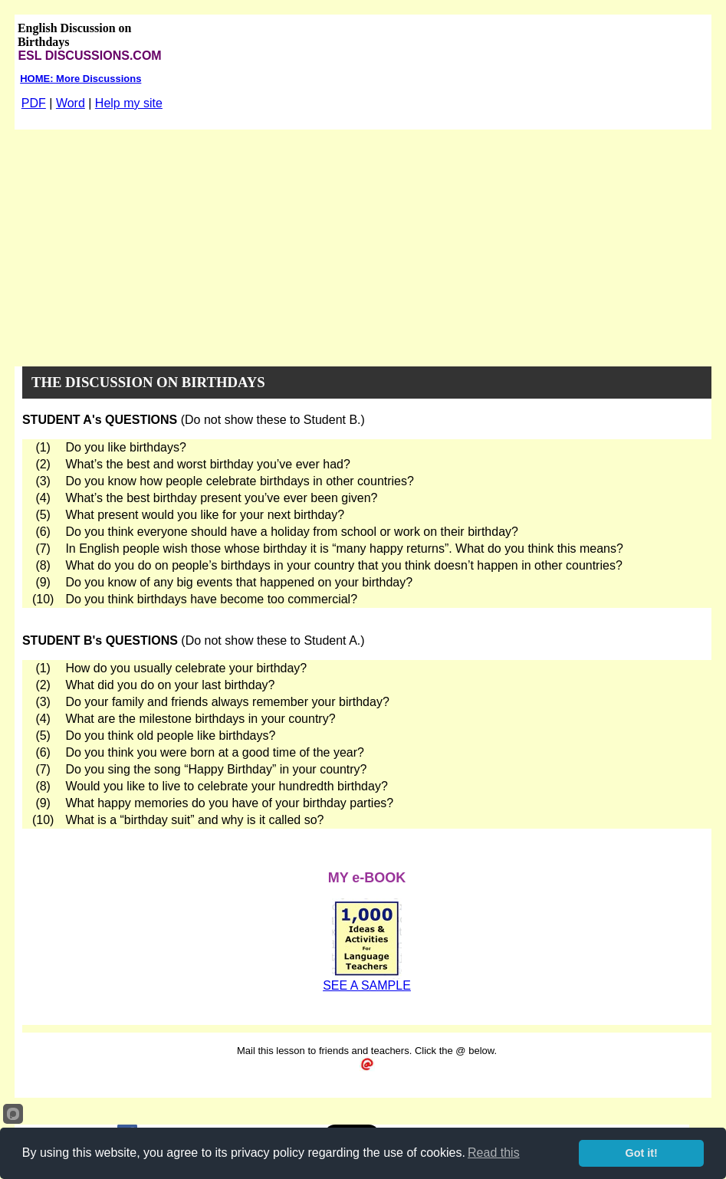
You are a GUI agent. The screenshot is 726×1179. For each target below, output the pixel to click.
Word (70, 103)
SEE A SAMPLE (367, 985)
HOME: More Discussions (80, 78)
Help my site (129, 103)
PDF (33, 103)
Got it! (642, 1153)
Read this (494, 1152)
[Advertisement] (363, 244)
